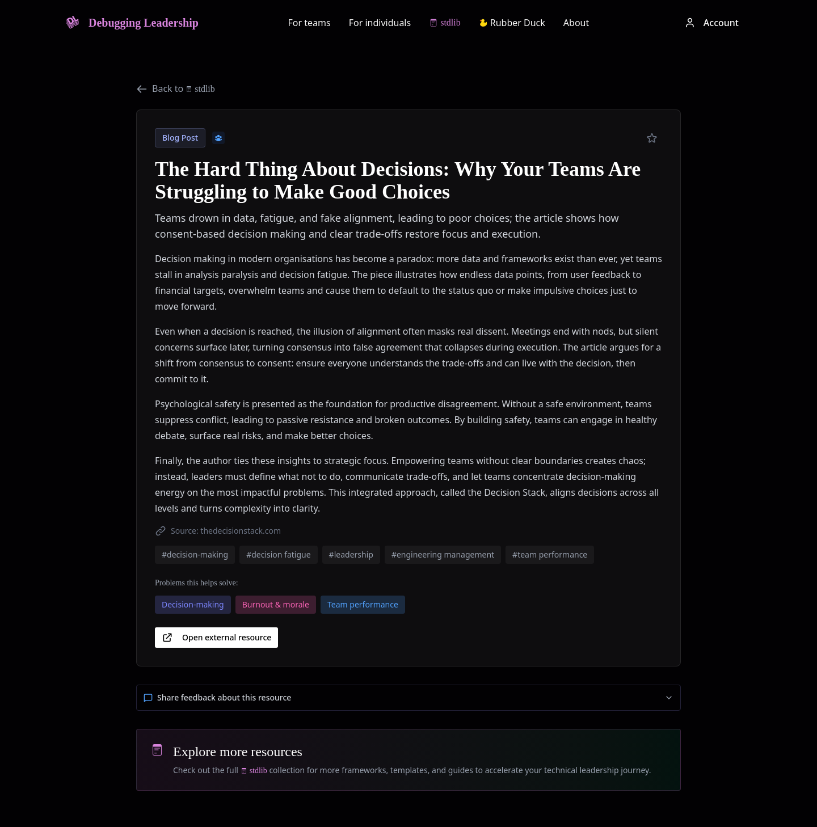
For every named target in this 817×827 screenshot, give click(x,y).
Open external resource (216, 637)
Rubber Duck (512, 22)
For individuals (380, 22)
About (576, 22)
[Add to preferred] (652, 138)
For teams (309, 22)
